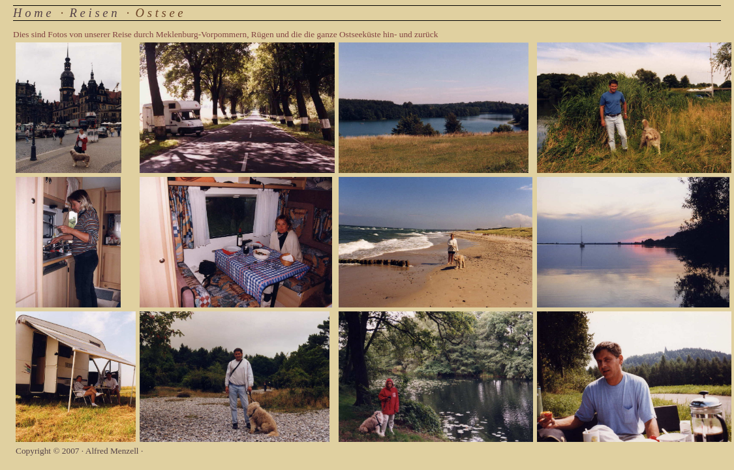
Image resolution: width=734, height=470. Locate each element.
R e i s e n (93, 13)
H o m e (32, 13)
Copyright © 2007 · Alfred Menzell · (79, 451)
